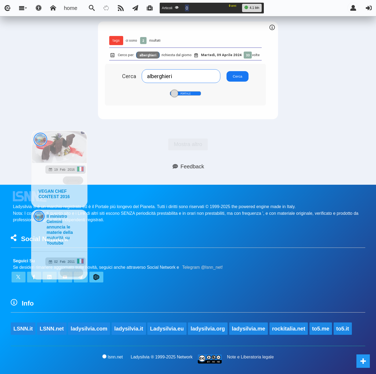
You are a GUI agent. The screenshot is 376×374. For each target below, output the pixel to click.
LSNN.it (23, 329)
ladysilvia (71, 272)
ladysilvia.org (208, 329)
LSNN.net (52, 329)
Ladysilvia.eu (167, 329)
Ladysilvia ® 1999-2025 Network (162, 357)
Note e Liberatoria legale (250, 357)
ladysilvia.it (128, 329)
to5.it (342, 329)
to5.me (320, 329)
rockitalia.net (288, 329)
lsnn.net (112, 356)
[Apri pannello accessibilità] (39, 8)
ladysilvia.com (89, 329)
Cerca (129, 76)
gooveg (72, 180)
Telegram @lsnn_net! (202, 267)
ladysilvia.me (248, 329)
